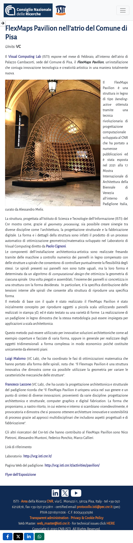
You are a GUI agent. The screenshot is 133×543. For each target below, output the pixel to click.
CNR (50, 501)
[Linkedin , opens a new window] (29, 536)
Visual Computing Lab (24, 56)
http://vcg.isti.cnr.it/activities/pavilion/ (72, 465)
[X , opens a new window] (18, 536)
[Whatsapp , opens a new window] (39, 536)
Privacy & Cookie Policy (87, 518)
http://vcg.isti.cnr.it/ (37, 456)
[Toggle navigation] (122, 10)
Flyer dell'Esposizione (20, 474)
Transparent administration (49, 518)
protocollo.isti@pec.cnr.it (94, 507)
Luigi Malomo (15, 358)
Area (24, 501)
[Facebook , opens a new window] (7, 536)
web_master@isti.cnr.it (53, 523)
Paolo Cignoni (56, 246)
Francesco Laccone (18, 384)
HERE (110, 523)
